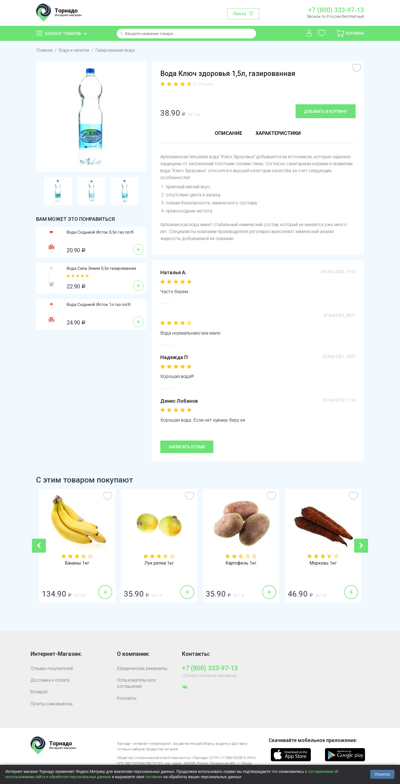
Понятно (382, 774)
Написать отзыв (187, 447)
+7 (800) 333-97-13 (336, 10)
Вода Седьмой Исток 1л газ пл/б (99, 304)
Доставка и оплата (50, 680)
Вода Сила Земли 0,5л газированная (101, 268)
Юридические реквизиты (142, 668)
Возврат (39, 691)
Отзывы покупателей (52, 668)
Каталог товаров (63, 33)
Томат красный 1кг (36, 563)
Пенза (239, 13)
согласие (154, 777)
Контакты (126, 698)
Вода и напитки (74, 50)
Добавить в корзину (325, 111)
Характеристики (278, 133)
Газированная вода (115, 50)
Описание (228, 133)
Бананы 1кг (118, 563)
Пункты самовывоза (51, 703)
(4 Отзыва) (203, 83)
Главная (44, 50)
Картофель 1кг (282, 563)
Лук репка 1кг (200, 563)
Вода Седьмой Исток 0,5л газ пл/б (100, 232)
